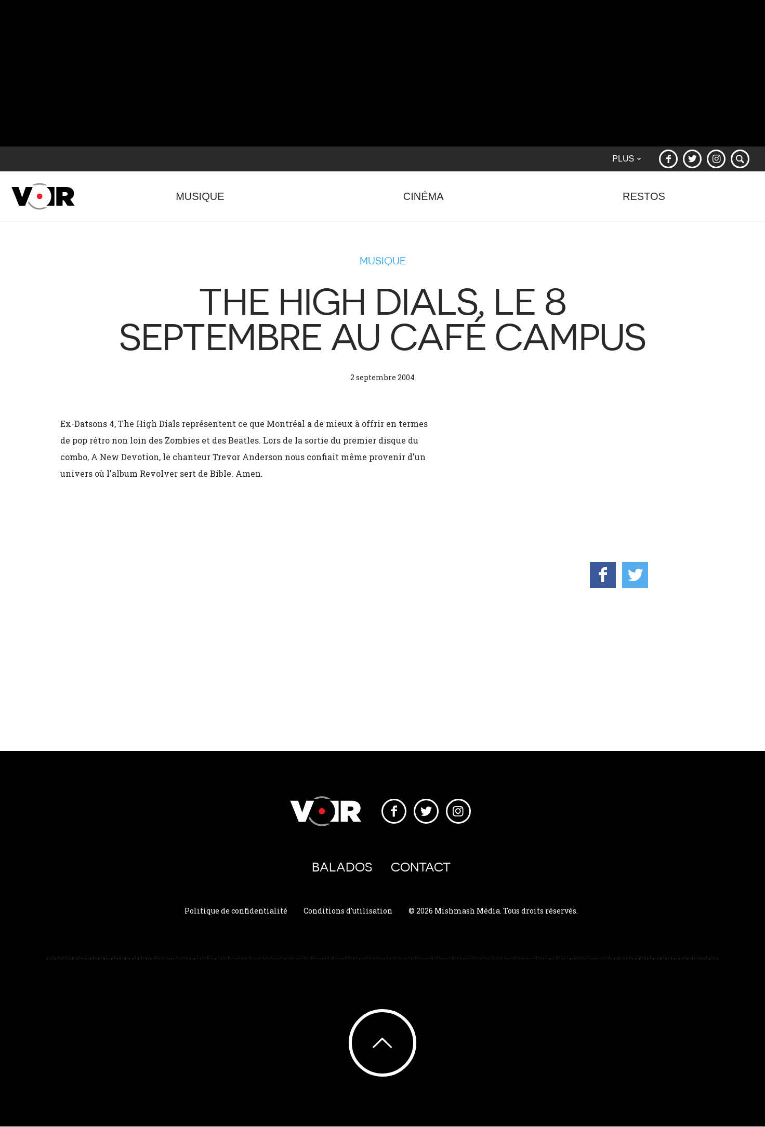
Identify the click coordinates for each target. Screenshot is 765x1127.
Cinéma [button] (423, 202)
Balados (342, 867)
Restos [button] (644, 202)
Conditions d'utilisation (348, 911)
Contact (421, 867)
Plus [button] (626, 158)
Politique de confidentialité (235, 911)
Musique (383, 260)
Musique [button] (200, 202)
